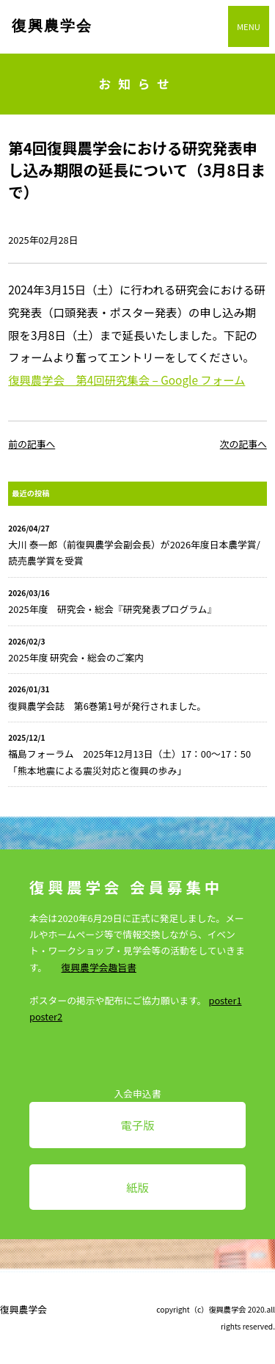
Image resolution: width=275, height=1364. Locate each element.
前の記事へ (31, 444)
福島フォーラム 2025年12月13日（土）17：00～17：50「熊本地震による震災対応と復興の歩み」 (129, 762)
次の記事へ (243, 444)
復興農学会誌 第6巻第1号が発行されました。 (107, 706)
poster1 (224, 1000)
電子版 (137, 1125)
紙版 (137, 1187)
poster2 (45, 1016)
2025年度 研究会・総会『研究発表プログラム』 (112, 609)
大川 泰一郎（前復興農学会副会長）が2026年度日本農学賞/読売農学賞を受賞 (134, 552)
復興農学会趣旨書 (99, 967)
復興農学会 (52, 26)
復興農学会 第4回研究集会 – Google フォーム (126, 379)
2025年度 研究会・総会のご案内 (76, 657)
